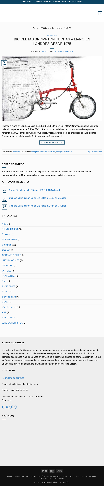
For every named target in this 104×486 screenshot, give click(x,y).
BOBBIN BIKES (9, 239)
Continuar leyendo (52, 142)
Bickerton (6, 234)
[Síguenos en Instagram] (9, 407)
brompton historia (63, 152)
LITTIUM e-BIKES (10, 260)
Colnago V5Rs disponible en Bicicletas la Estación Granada (37, 198)
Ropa (4, 281)
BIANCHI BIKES (10, 229)
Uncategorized (9, 307)
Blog (9, 477)
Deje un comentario (94, 152)
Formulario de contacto (13, 378)
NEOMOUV (7, 265)
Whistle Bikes (8, 317)
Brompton (52, 35)
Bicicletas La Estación (62, 51)
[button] (3, 13)
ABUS (5, 224)
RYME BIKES (8, 286)
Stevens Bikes (9, 297)
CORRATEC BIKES (11, 255)
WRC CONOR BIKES (12, 323)
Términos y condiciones (52, 479)
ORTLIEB (6, 271)
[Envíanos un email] (14, 407)
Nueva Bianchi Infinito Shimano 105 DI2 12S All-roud (34, 190)
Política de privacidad (49, 477)
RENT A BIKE (8, 276)
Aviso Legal (68, 477)
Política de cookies (86, 477)
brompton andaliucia (47, 152)
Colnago (6, 250)
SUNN (5, 302)
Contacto (19, 477)
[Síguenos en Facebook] (4, 407)
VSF (4, 312)
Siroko (5, 291)
